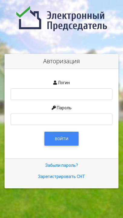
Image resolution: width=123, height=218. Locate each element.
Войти (61, 138)
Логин (64, 82)
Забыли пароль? (61, 165)
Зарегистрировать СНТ (61, 176)
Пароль (64, 108)
